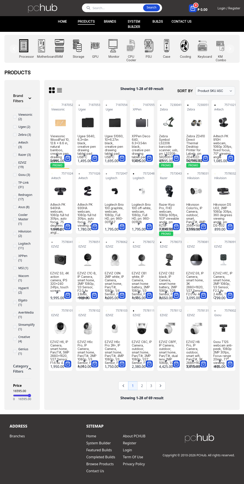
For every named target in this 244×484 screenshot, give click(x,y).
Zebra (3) (24, 134)
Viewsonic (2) (25, 116)
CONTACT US (181, 21)
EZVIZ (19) (22, 164)
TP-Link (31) (23, 184)
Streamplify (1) (26, 327)
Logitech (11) (24, 245)
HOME (62, 21)
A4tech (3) (23, 144)
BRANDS (110, 21)
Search (151, 7)
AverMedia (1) (26, 314)
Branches (17, 436)
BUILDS (157, 21)
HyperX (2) (23, 290)
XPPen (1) (22, 258)
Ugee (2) (24, 127)
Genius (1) (23, 351)
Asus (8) (23, 207)
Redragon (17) (25, 197)
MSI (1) (23, 268)
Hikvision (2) (24, 233)
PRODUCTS (86, 21)
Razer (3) (24, 155)
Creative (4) (24, 339)
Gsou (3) (24, 175)
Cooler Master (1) (23, 219)
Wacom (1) (23, 278)
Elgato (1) (22, 302)
